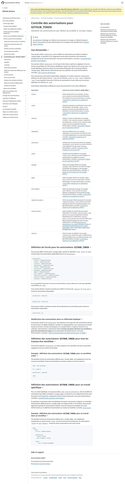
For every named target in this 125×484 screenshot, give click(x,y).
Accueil (4, 8)
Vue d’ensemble (40, 50)
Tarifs (64, 477)
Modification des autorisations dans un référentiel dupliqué (56, 319)
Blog (80, 477)
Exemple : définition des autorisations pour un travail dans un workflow (59, 414)
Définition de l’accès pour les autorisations (61, 247)
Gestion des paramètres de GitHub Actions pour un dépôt (67, 333)
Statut (60, 477)
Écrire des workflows (47, 18)
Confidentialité (53, 477)
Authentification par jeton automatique (51, 398)
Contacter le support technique (40, 464)
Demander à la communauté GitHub (42, 461)
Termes (45, 477)
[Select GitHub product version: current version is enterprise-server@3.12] (34, 2)
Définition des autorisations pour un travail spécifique (60, 386)
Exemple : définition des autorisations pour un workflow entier (61, 354)
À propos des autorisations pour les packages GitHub (75, 172)
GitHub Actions (8, 11)
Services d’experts (72, 477)
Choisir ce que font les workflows (64, 18)
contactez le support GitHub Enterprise (78, 13)
